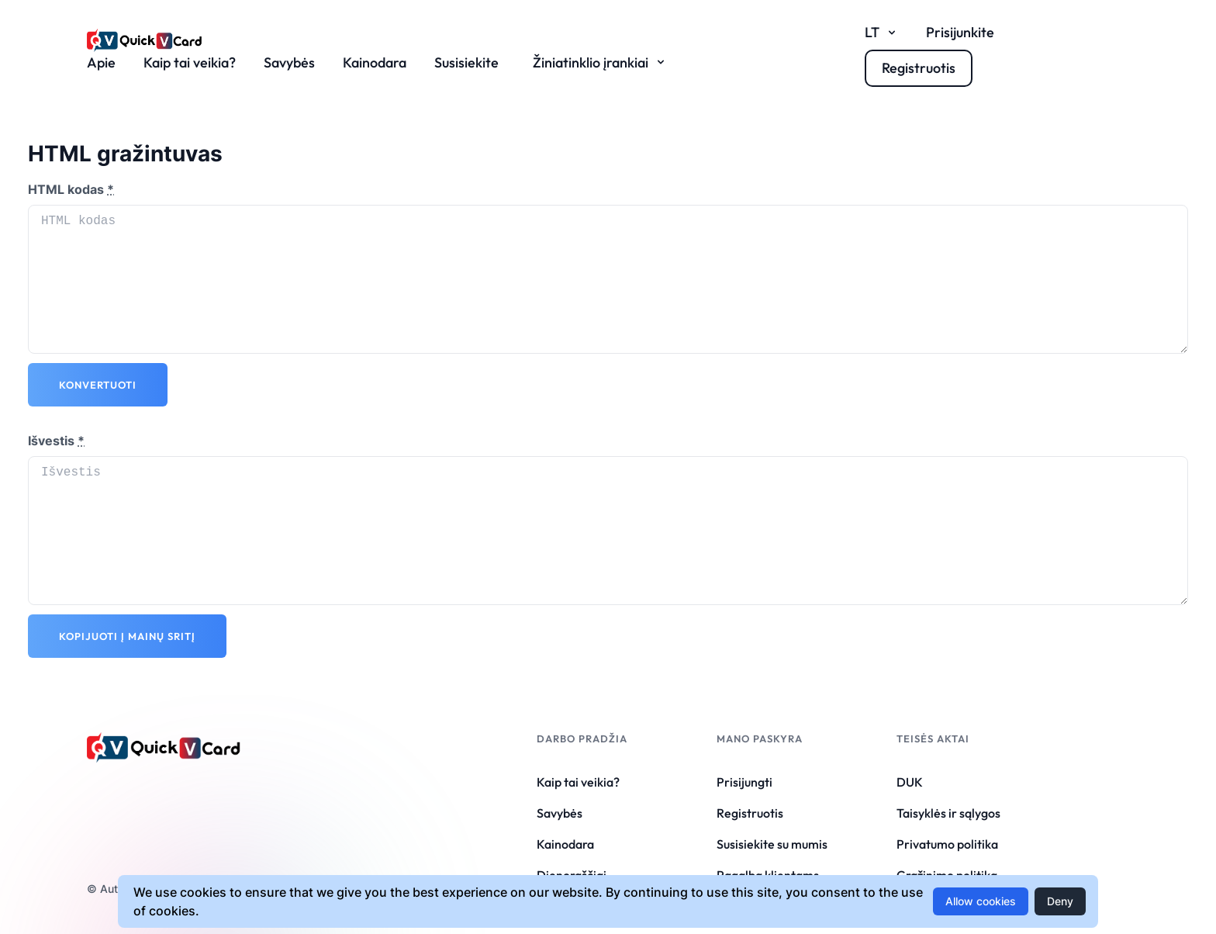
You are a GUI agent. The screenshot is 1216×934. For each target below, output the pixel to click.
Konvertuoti (97, 385)
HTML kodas (71, 189)
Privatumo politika (947, 844)
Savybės (289, 62)
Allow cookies (980, 901)
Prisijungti (744, 782)
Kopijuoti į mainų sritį (127, 636)
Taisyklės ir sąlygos (948, 813)
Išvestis (56, 440)
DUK (909, 782)
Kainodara (374, 62)
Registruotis (750, 813)
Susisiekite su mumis (772, 844)
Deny (1060, 901)
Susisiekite (466, 62)
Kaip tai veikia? (189, 62)
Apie (101, 62)
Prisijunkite (960, 32)
